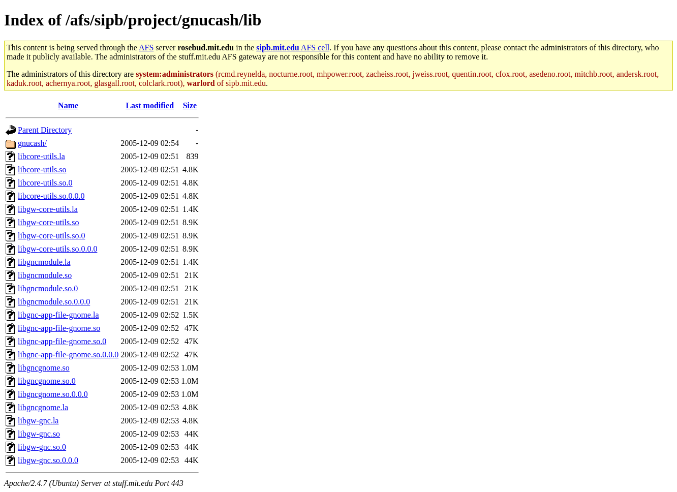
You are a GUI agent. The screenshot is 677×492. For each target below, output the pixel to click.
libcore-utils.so (42, 169)
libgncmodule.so (45, 275)
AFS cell (292, 47)
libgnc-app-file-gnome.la (58, 315)
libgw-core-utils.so (48, 222)
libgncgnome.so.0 (47, 381)
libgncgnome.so (44, 367)
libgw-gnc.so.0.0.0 (48, 460)
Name (68, 105)
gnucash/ (32, 143)
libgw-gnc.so (39, 433)
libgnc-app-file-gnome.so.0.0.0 (68, 354)
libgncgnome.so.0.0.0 (53, 394)
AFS (146, 47)
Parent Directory (45, 130)
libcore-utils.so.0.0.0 (51, 196)
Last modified (150, 105)
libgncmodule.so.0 (48, 288)
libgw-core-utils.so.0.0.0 (57, 248)
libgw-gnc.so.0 (42, 447)
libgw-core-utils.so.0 (51, 235)
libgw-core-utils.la (48, 209)
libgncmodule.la (44, 262)
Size (190, 105)
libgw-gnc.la (38, 420)
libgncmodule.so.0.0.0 (54, 301)
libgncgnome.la (43, 407)
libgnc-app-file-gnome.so (59, 328)
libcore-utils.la (41, 156)
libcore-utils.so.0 (45, 182)
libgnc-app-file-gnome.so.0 (62, 341)
